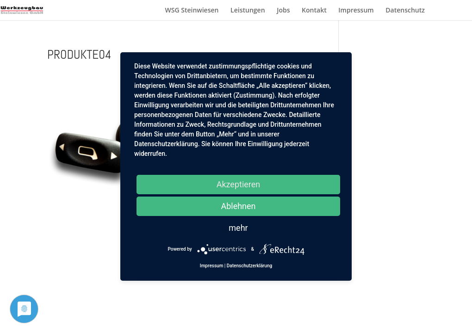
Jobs (283, 10)
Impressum (355, 10)
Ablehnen (238, 206)
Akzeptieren (239, 184)
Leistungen (247, 10)
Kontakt (314, 10)
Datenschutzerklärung (249, 265)
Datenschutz (405, 10)
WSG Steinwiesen (191, 10)
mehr (238, 228)
